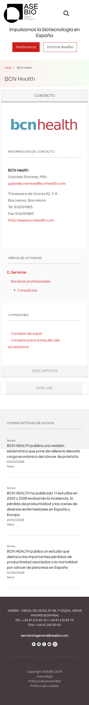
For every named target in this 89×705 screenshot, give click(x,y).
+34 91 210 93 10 (34, 620)
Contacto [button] (44, 96)
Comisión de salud (26, 334)
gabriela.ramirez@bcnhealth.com (37, 183)
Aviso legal (44, 676)
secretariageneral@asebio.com (44, 635)
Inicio (8, 67)
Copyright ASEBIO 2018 (44, 671)
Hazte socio (26, 47)
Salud (10, 466)
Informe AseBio (60, 47)
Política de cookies (44, 686)
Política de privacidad (44, 681)
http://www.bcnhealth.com (31, 220)
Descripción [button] (44, 371)
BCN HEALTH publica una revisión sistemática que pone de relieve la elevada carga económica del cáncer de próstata (43, 451)
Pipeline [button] (44, 388)
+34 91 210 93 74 (61, 620)
